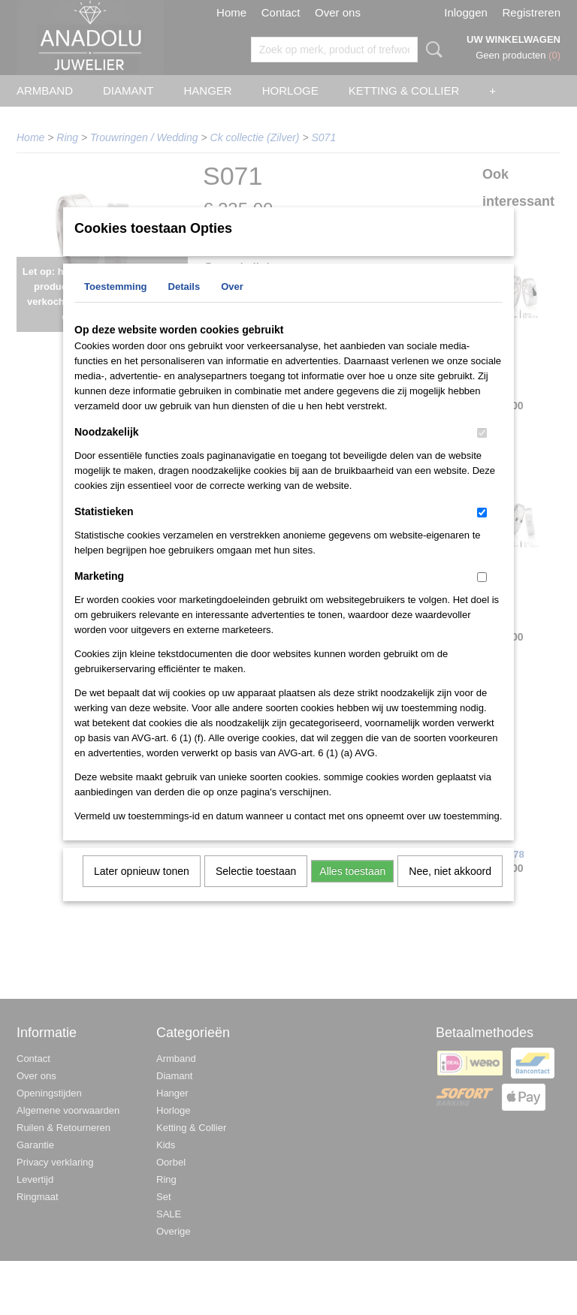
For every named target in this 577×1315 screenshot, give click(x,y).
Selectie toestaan (256, 891)
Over (232, 306)
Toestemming (115, 306)
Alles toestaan (352, 891)
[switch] (482, 452)
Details (184, 306)
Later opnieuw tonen (141, 891)
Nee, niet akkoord (450, 891)
